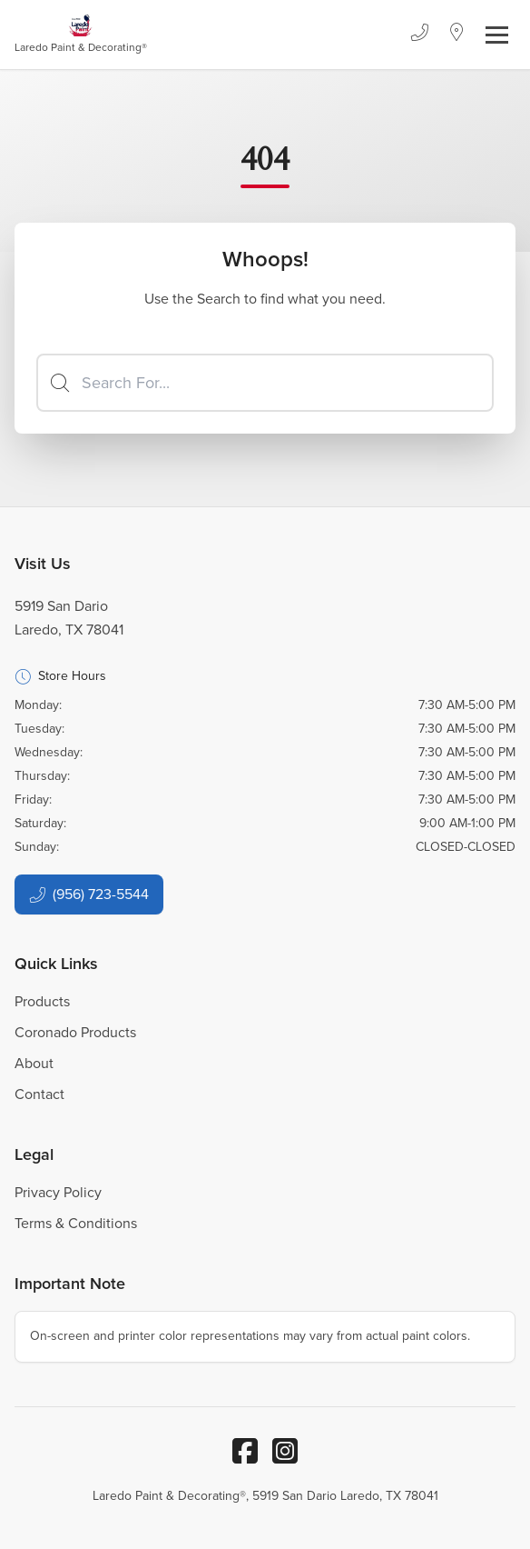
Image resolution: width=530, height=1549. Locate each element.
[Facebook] (245, 1450)
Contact (39, 1094)
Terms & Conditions (76, 1223)
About (34, 1063)
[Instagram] (285, 1450)
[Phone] (419, 34)
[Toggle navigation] (496, 35)
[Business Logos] (81, 35)
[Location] (457, 34)
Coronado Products (75, 1032)
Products (42, 1001)
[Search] (265, 383)
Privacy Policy (58, 1192)
